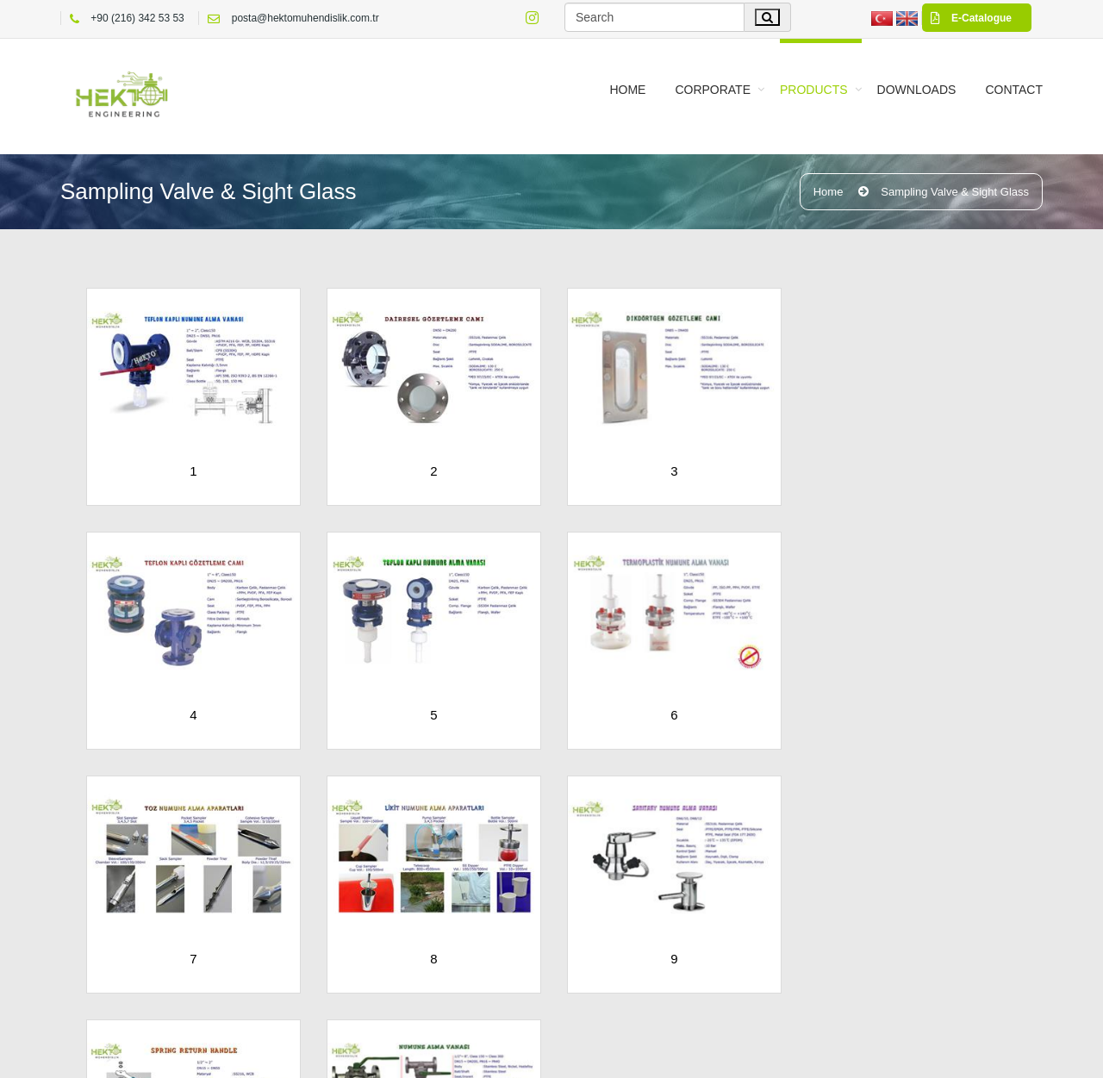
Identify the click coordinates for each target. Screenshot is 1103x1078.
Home (627, 90)
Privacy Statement (719, 1056)
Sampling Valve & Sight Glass (955, 191)
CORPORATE (713, 90)
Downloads (917, 90)
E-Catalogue (967, 18)
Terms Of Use (624, 1056)
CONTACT (1014, 90)
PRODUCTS (814, 90)
